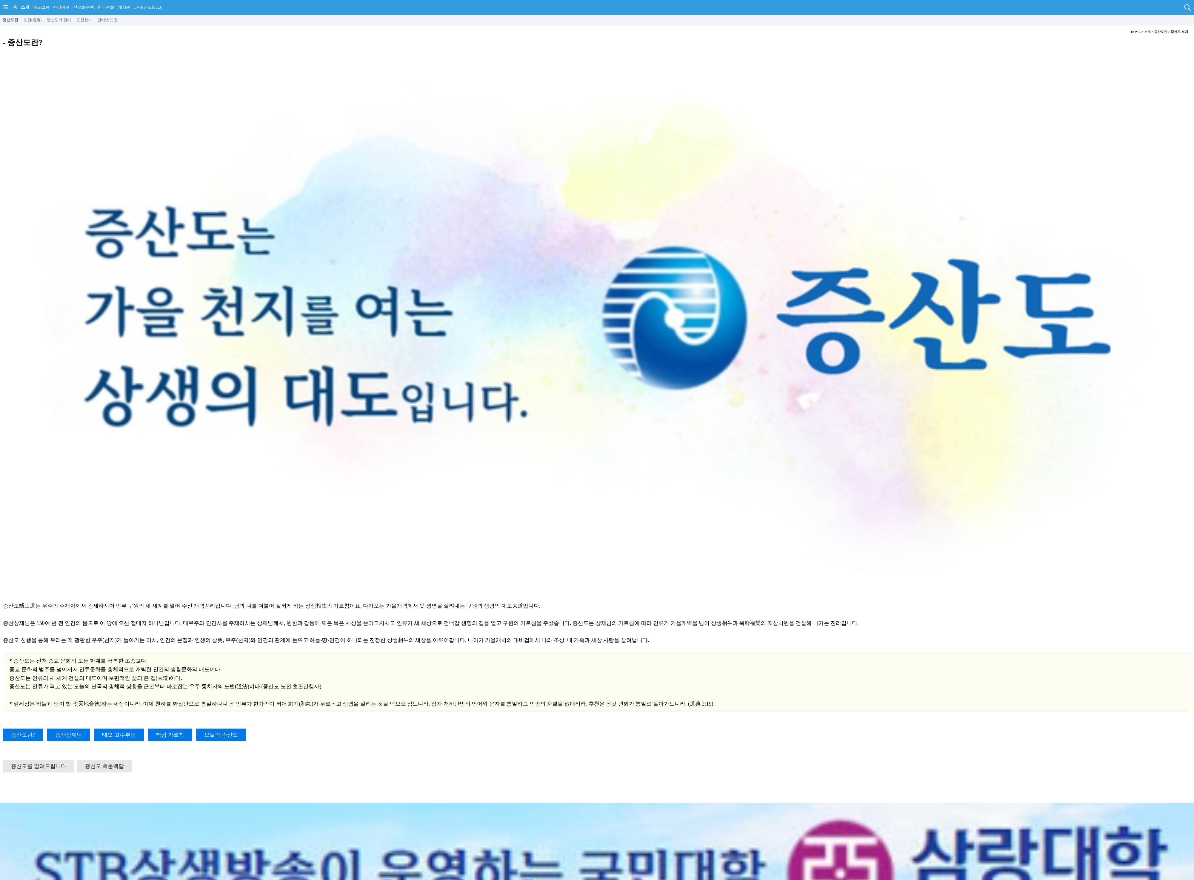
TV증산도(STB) (148, 7)
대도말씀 (41, 7)
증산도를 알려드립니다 (38, 766)
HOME (1136, 31)
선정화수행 (83, 7)
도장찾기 (84, 20)
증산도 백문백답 (104, 766)
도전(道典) (33, 20)
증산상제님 (68, 735)
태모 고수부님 (119, 735)
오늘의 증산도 (221, 735)
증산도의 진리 (59, 20)
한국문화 (106, 7)
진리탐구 (61, 7)
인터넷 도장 (107, 20)
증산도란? (23, 735)
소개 (25, 7)
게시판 (124, 7)
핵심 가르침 (170, 735)
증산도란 (10, 20)
